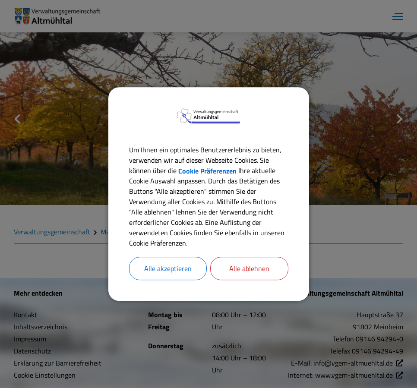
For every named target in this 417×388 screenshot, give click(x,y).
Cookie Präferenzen (207, 170)
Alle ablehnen (249, 268)
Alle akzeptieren (168, 268)
